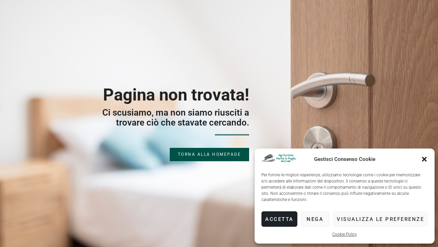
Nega (315, 219)
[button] (424, 159)
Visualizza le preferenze (380, 219)
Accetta (279, 219)
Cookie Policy (344, 234)
